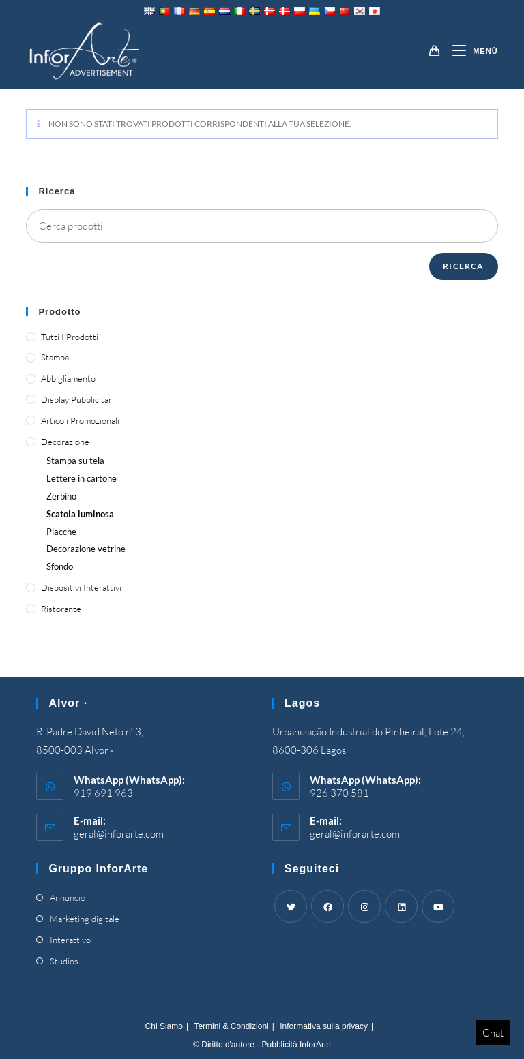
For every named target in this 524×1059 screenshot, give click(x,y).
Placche (61, 531)
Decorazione (65, 441)
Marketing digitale (84, 918)
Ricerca (463, 266)
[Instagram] (364, 906)
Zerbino (61, 496)
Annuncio (67, 897)
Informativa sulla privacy (324, 1026)
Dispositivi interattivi (81, 587)
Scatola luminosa (80, 513)
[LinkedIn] (401, 906)
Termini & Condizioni (231, 1026)
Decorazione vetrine (86, 548)
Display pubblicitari (77, 399)
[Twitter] (290, 906)
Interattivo (70, 939)
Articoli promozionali (80, 420)
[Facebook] (327, 906)
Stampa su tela (75, 460)
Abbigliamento (68, 378)
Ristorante (61, 608)
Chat (493, 1032)
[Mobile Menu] (469, 51)
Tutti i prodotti (69, 336)
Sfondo (59, 566)
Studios (64, 960)
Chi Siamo (164, 1026)
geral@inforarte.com (119, 833)
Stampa (55, 357)
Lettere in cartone (81, 478)
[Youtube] (438, 906)
